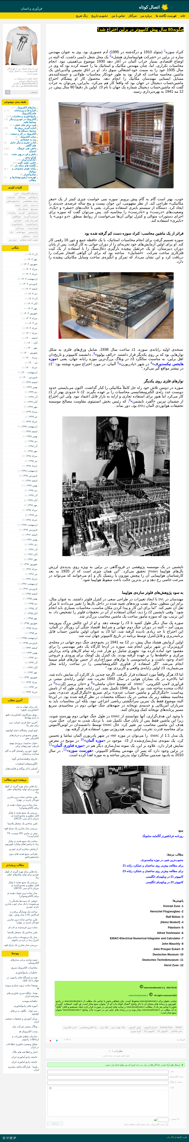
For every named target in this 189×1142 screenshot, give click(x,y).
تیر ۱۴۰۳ (32, 323)
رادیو (25, 205)
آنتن (16, 193)
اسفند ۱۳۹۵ (31, 593)
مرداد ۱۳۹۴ (31, 682)
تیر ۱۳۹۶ (32, 574)
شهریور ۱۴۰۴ (30, 264)
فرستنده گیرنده (31, 216)
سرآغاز (133, 15)
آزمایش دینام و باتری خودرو (23, 849)
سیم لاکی (20, 228)
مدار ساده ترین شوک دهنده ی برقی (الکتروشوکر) (23, 806)
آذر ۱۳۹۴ (32, 662)
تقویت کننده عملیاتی (29, 240)
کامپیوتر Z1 (162, 1031)
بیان (145, 1065)
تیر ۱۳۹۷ (32, 515)
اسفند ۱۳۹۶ (31, 534)
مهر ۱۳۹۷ (32, 505)
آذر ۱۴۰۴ (32, 254)
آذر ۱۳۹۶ (32, 549)
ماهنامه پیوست (29, 1001)
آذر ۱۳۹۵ (32, 608)
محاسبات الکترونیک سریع (24, 967)
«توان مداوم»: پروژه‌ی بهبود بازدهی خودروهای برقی (24, 744)
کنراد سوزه (136, 1031)
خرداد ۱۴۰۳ (31, 328)
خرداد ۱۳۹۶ (31, 579)
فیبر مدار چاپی (31, 220)
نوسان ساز (23, 209)
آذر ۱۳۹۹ (32, 397)
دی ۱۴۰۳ (32, 293)
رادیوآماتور (33, 197)
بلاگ (172, 1137)
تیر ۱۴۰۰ (32, 362)
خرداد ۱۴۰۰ (31, 367)
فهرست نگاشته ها (166, 15)
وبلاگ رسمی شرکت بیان (24, 1026)
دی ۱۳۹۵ (32, 603)
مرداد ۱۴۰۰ (31, 357)
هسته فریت (32, 228)
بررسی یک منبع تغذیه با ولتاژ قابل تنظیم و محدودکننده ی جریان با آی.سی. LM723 (23, 815)
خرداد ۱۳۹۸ (31, 465)
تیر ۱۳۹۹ (32, 416)
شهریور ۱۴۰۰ (30, 352)
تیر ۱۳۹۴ (32, 687)
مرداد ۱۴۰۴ (31, 269)
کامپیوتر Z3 (149, 1031)
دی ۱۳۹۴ (32, 657)
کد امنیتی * (174, 1119)
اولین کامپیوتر (135, 1027)
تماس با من (118, 15)
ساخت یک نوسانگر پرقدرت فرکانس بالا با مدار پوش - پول (24, 913)
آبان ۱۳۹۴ (32, 667)
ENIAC (179, 1027)
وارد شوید (109, 1065)
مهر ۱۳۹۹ (32, 406)
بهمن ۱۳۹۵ (31, 598)
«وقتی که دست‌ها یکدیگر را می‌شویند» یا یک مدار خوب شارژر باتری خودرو (22, 904)
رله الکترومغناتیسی (88, 1027)
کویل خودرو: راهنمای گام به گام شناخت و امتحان (22, 752)
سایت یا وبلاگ (176, 1082)
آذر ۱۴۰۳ (32, 298)
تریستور (26, 236)
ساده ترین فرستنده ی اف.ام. (22, 927)
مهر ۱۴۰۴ (32, 259)
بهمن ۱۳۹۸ (31, 436)
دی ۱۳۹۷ (32, 490)
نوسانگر (21, 197)
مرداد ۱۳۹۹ (31, 411)
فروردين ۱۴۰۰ (30, 377)
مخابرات (12, 212)
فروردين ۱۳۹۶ (30, 588)
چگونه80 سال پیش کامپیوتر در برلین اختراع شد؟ (140, 29)
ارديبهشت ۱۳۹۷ (29, 525)
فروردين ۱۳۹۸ (30, 475)
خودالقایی (16, 216)
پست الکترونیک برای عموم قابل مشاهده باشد (144, 1124)
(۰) (111, 1051)
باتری (35, 236)
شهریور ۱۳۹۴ (30, 677)
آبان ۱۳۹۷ (32, 500)
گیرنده (22, 212)
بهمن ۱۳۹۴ (31, 652)
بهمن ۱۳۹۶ (31, 539)
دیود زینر (13, 240)
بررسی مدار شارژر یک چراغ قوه (20, 828)
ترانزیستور (33, 232)
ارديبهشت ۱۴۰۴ (29, 279)
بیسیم (17, 205)
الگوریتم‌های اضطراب (26, 763)
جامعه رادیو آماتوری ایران (24, 1057)
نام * (172, 1071)
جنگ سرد (104, 1027)
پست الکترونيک (176, 1076)
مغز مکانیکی (176, 1031)
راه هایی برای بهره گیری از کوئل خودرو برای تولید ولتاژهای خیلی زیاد (22, 789)
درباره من (146, 15)
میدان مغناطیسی (30, 201)
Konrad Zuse (166, 1027)
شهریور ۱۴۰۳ (30, 313)
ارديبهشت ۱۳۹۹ (29, 426)
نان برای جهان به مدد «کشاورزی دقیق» (27, 708)
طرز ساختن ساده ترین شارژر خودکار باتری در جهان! (23, 798)
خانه (182, 15)
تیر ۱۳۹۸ (32, 461)
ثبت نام (139, 1065)
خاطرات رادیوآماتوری (26, 972)
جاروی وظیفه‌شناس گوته (24, 758)
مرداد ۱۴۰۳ (31, 318)
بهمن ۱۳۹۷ (31, 485)
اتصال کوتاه (149, 7)
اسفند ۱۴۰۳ (31, 288)
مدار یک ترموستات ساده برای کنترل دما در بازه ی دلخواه (23, 938)
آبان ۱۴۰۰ (32, 343)
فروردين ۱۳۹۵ (30, 643)
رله (11, 232)
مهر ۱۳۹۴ (32, 672)
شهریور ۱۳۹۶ (30, 564)
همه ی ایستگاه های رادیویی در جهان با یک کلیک (23, 979)
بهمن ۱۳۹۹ (31, 387)
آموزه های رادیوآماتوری (25, 1006)
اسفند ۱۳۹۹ (31, 382)
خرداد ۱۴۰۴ (31, 274)
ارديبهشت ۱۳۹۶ (29, 584)
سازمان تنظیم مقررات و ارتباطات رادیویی (25, 1038)
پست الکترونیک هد (28, 1031)
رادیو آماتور (33, 212)
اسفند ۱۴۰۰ (31, 338)
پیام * (172, 1087)
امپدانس (17, 220)
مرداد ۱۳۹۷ (31, 510)
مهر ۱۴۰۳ (32, 308)
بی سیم (34, 205)
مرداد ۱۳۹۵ (31, 628)
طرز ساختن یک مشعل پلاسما (22, 823)
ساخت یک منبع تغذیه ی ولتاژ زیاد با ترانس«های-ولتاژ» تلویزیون (22, 842)
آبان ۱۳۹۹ (32, 402)
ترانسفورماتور (13, 201)
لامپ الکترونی (69, 1027)
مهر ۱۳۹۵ (32, 618)
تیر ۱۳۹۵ (32, 633)
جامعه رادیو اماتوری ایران (24, 1062)
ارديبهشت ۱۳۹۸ (29, 470)
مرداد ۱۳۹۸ (31, 456)
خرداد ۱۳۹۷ (31, 520)
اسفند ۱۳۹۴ (31, 647)
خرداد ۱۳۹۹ (31, 421)
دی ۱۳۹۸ (32, 441)
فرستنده (11, 197)
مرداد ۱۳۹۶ (31, 569)
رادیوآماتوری (17, 224)
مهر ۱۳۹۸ (32, 451)
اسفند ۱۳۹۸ (31, 431)
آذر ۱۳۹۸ (32, 446)
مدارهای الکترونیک (29, 193)
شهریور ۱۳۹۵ (30, 623)
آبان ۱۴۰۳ (32, 303)
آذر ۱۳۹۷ (32, 495)
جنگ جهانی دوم (118, 1027)
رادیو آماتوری (32, 224)
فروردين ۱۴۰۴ (30, 284)
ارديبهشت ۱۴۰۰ (29, 372)
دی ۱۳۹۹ (32, 392)
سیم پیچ (34, 209)
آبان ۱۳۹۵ (32, 613)
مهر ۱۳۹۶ (32, 559)
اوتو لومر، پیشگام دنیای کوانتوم (21, 730)
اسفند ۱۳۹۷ (31, 480)
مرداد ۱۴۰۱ (31, 333)
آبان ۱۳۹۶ (32, 554)
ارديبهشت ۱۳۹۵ (29, 638)
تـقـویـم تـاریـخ (99, 15)
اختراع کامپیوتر (150, 1027)
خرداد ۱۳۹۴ (31, 692)
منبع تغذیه (20, 232)
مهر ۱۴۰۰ (32, 347)
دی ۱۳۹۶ (32, 544)
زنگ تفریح (82, 15)
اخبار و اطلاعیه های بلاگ (24, 1052)
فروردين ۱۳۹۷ (30, 529)
